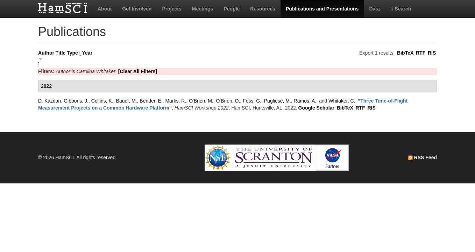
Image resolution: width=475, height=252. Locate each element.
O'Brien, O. (228, 101)
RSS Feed (422, 157)
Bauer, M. (126, 101)
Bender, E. (151, 101)
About (105, 9)
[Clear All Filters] (137, 71)
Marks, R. (175, 101)
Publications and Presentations (322, 9)
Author (46, 53)
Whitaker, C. (341, 101)
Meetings (202, 9)
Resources (262, 9)
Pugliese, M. (277, 101)
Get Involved (136, 9)
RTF (420, 53)
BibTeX (405, 53)
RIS (432, 53)
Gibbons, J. (76, 101)
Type (72, 53)
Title (61, 53)
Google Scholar (316, 108)
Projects (171, 9)
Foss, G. (252, 101)
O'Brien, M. (201, 101)
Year (87, 53)
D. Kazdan (49, 101)
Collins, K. (102, 101)
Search (400, 9)
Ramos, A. (305, 101)
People (232, 9)
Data (374, 9)
